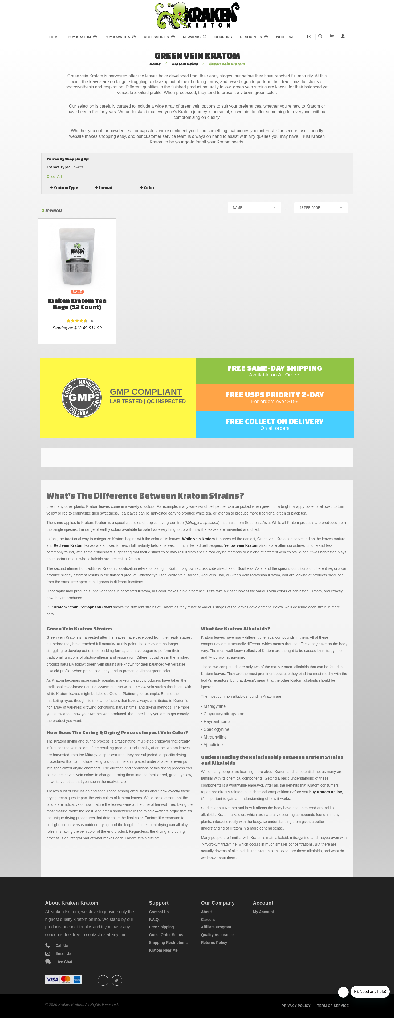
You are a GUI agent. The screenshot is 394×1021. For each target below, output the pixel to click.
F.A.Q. (154, 919)
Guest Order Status (166, 935)
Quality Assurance (217, 935)
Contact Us (159, 912)
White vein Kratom (198, 539)
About (206, 912)
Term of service (333, 1006)
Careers (208, 919)
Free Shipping (161, 927)
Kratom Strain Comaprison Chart (83, 607)
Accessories (159, 37)
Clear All (54, 176)
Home (54, 37)
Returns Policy (214, 942)
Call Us (62, 945)
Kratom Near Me (163, 950)
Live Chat (64, 962)
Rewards (194, 37)
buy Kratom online (325, 792)
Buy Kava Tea (120, 37)
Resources (254, 37)
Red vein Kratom (68, 545)
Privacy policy (296, 1006)
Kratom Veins (185, 64)
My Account (263, 912)
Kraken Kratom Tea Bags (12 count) (77, 303)
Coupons (223, 37)
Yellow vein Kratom (241, 545)
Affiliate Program (216, 927)
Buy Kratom (82, 37)
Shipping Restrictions (168, 942)
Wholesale (287, 37)
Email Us (63, 953)
